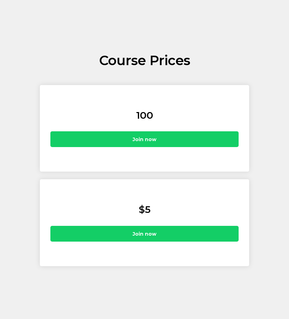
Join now (144, 139)
